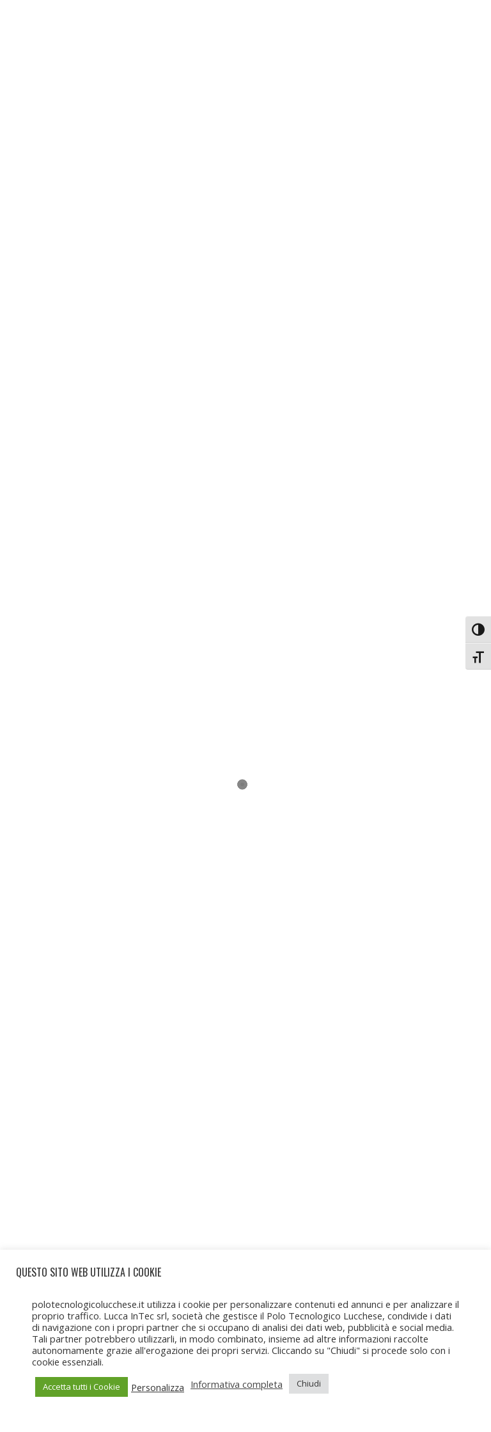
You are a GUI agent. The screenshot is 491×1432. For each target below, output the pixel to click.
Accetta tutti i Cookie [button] (81, 1386)
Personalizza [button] (157, 1387)
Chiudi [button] (309, 1383)
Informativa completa (237, 1384)
